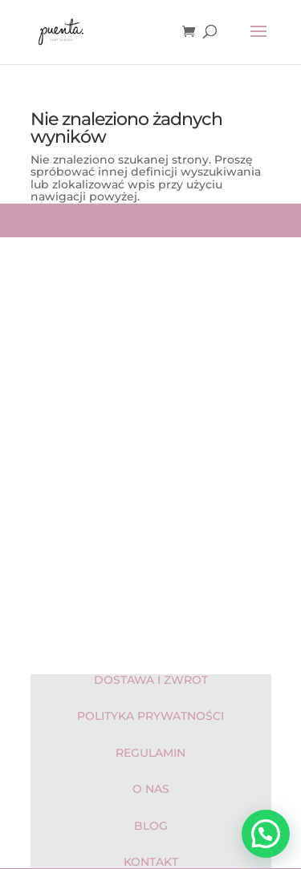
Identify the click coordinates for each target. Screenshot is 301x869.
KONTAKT (151, 862)
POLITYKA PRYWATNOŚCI (150, 716)
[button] (266, 834)
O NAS (150, 789)
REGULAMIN (150, 753)
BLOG (151, 825)
